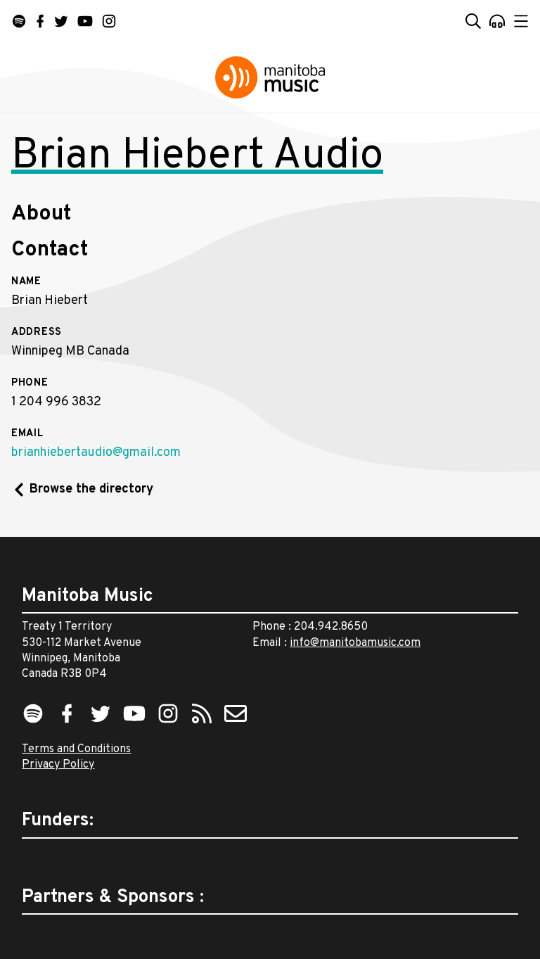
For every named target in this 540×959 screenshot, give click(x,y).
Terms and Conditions (76, 749)
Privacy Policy (58, 765)
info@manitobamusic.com (355, 643)
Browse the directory (91, 489)
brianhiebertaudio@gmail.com (96, 453)
